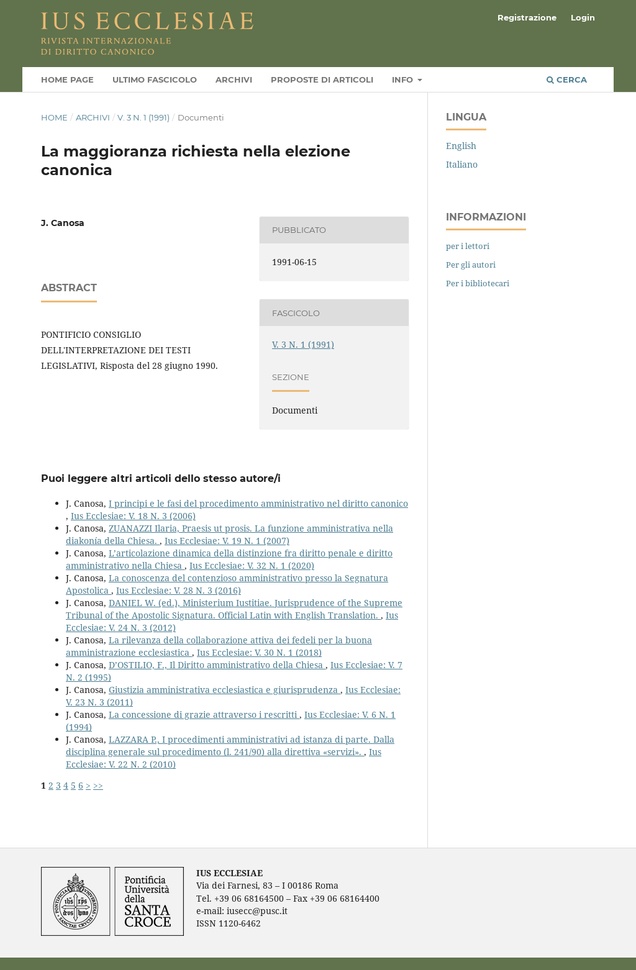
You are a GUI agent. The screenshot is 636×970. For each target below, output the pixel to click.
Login (583, 17)
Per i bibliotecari (477, 283)
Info (404, 79)
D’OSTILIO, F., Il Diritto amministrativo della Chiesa (217, 665)
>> (98, 785)
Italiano (462, 164)
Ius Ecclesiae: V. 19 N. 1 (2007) (227, 540)
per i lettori (467, 246)
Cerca (567, 79)
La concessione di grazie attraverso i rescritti (204, 714)
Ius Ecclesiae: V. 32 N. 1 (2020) (251, 565)
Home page (67, 79)
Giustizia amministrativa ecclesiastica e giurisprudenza (224, 690)
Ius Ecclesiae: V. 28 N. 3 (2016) (178, 590)
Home (54, 117)
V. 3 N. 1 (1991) (143, 117)
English (461, 146)
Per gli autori (471, 264)
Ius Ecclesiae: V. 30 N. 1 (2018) (259, 652)
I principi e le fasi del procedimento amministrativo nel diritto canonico (258, 503)
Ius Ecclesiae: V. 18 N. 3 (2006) (133, 516)
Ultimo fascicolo (154, 79)
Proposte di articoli (322, 79)
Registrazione (526, 17)
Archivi (234, 79)
